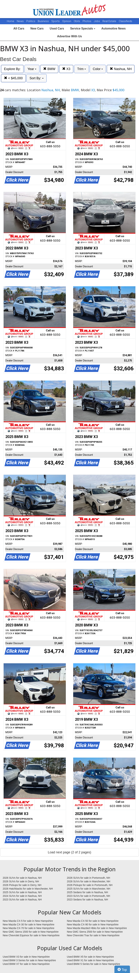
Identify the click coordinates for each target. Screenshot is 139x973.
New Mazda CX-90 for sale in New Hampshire (93, 924)
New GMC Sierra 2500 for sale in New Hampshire (95, 931)
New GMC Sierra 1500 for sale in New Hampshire (31, 931)
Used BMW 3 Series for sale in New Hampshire (29, 960)
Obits (77, 21)
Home (10, 21)
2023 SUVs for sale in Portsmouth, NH (88, 895)
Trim (81, 69)
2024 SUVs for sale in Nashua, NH (22, 895)
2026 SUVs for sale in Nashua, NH (22, 877)
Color (98, 69)
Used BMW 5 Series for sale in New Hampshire (93, 964)
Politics (30, 21)
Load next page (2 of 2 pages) (69, 852)
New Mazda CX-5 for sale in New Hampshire (28, 920)
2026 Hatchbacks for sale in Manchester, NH (28, 888)
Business (44, 21)
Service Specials (82, 28)
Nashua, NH (121, 69)
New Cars (37, 28)
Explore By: (12, 69)
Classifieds (125, 21)
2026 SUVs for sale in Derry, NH (21, 881)
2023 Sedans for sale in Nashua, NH (87, 899)
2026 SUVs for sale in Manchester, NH (88, 881)
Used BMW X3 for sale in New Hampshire (26, 956)
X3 (66, 69)
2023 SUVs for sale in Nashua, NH (22, 899)
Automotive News (113, 28)
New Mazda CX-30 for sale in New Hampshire (28, 924)
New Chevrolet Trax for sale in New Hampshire (93, 935)
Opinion (67, 21)
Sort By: (36, 78)
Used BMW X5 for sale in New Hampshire (90, 956)
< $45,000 (13, 78)
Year (31, 69)
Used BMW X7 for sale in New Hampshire (26, 964)
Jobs (97, 21)
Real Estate (109, 21)
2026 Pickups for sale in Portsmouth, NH (89, 885)
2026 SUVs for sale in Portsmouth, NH (88, 877)
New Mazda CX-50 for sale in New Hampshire (93, 920)
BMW (49, 69)
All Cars (18, 28)
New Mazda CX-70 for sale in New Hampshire (28, 928)
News (20, 21)
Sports (55, 21)
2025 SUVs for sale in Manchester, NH (88, 888)
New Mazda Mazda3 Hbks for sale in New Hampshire (97, 928)
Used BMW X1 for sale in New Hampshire (90, 960)
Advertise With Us (69, 36)
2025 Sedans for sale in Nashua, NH (87, 892)
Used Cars (57, 28)
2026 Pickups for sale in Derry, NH (22, 885)
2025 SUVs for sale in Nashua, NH (22, 892)
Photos (87, 21)
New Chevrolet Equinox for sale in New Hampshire (31, 935)
